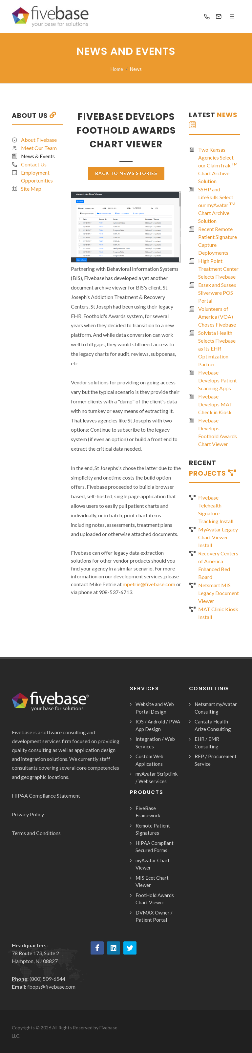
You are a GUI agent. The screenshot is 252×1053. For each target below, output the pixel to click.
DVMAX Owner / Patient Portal (154, 916)
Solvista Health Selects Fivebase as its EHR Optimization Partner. (217, 348)
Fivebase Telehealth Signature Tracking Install (215, 509)
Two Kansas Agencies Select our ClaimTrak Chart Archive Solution (218, 165)
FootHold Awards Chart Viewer (155, 899)
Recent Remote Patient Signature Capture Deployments (217, 241)
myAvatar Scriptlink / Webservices (157, 777)
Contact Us (34, 164)
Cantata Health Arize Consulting (213, 725)
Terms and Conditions (36, 833)
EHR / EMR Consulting (207, 742)
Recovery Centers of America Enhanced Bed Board (218, 565)
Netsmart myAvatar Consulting (216, 708)
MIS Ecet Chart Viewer (152, 881)
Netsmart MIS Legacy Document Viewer (218, 593)
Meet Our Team (39, 148)
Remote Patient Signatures (153, 829)
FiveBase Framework (148, 812)
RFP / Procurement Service (216, 760)
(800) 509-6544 (47, 979)
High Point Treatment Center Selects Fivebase (218, 269)
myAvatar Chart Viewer (153, 864)
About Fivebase (39, 140)
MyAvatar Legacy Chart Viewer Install (218, 537)
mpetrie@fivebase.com (149, 584)
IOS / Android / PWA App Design (158, 725)
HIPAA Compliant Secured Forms (155, 846)
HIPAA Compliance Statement (46, 795)
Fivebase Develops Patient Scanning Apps (217, 380)
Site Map (31, 188)
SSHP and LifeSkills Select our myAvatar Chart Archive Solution (216, 205)
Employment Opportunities (37, 176)
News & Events (38, 156)
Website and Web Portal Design (155, 708)
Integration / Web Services (155, 742)
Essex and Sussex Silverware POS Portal (217, 293)
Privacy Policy (28, 814)
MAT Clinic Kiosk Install (218, 613)
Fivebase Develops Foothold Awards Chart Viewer (217, 432)
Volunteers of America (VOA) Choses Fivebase (217, 317)
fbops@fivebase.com (51, 986)
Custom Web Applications (149, 760)
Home (117, 69)
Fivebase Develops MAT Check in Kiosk (215, 404)
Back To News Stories (126, 173)
